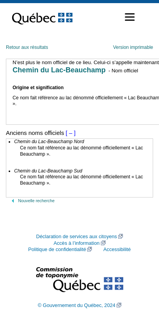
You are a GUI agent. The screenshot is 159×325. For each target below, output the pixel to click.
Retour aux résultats (27, 47)
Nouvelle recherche (36, 200)
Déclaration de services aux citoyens (76, 236)
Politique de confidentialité (57, 249)
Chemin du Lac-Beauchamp (59, 70)
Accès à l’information (76, 243)
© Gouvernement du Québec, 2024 (76, 305)
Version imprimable (133, 47)
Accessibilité (117, 249)
